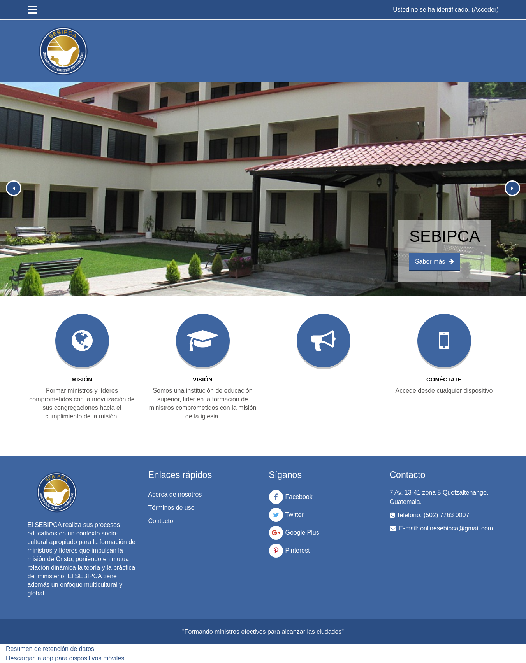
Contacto (160, 521)
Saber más (434, 261)
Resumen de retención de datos (50, 649)
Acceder (484, 9)
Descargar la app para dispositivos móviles (65, 658)
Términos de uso (171, 507)
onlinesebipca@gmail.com (456, 528)
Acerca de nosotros (175, 494)
